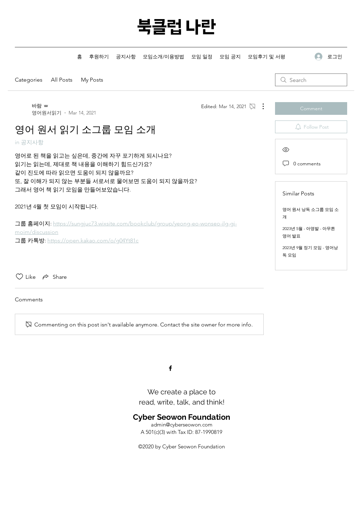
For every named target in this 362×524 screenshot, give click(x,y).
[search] (311, 79)
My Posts (92, 79)
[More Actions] (259, 106)
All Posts (61, 79)
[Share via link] (54, 276)
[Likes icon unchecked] (19, 276)
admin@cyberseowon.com (181, 424)
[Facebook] (170, 368)
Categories (28, 79)
